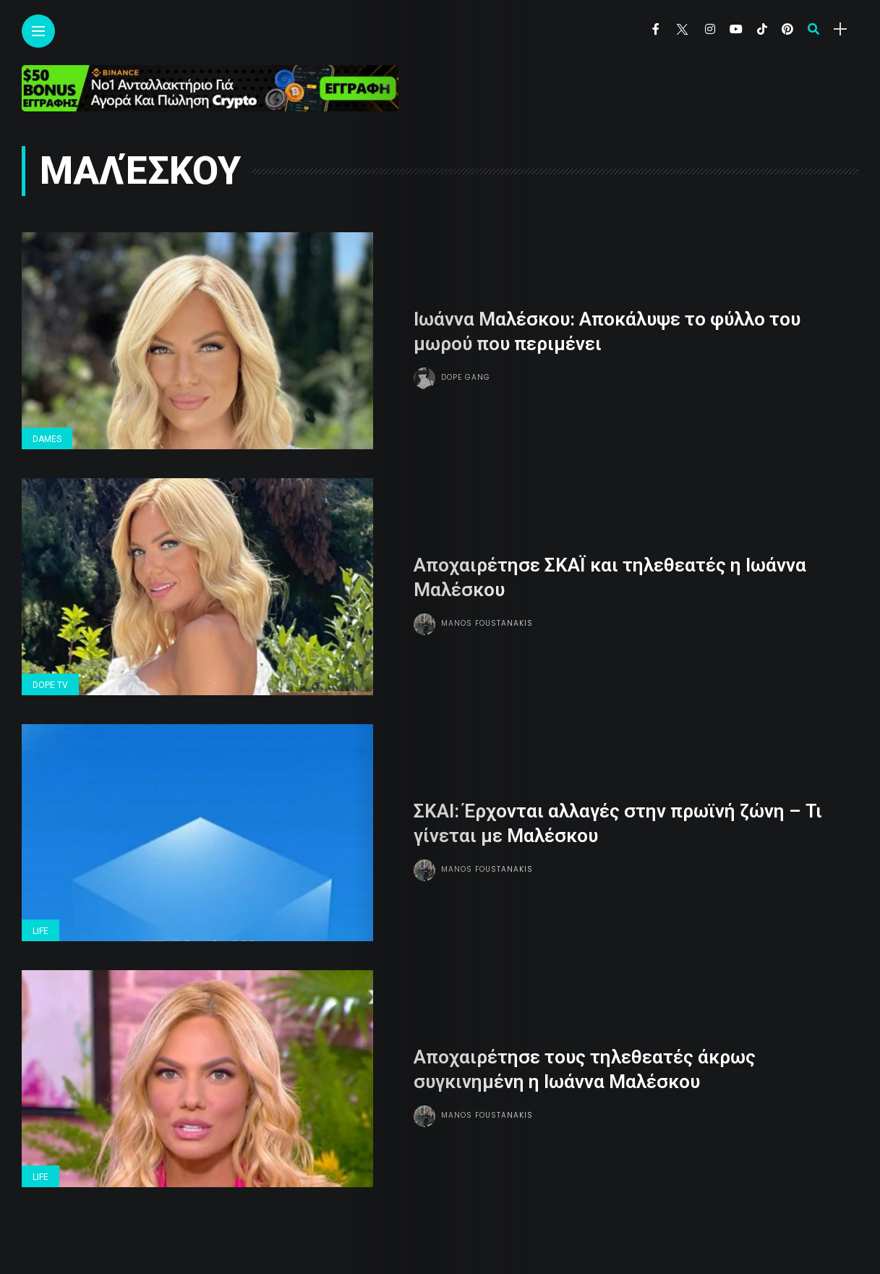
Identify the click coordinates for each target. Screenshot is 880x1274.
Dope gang (465, 377)
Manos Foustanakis (487, 623)
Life (40, 931)
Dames (47, 439)
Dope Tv (50, 685)
